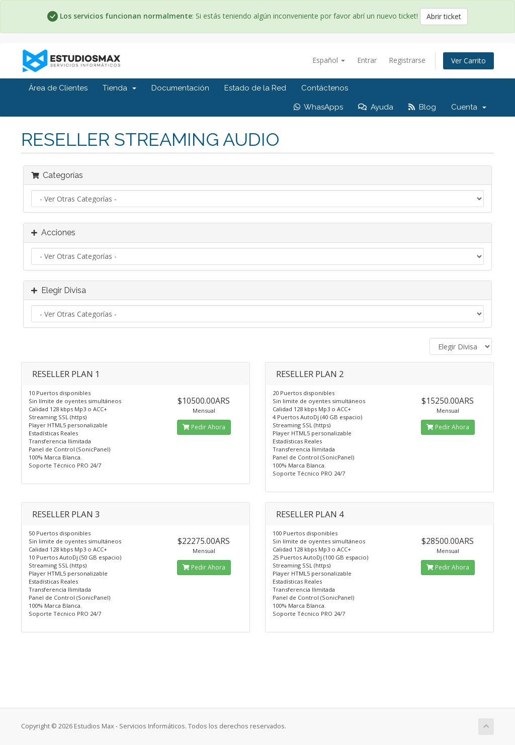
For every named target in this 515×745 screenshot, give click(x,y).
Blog (422, 107)
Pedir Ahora (204, 427)
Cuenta (468, 107)
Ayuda (375, 107)
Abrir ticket (443, 16)
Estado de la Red (255, 87)
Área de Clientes (58, 87)
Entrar (367, 60)
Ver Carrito (468, 60)
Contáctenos (324, 87)
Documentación (180, 87)
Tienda (119, 87)
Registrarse (407, 60)
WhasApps (318, 107)
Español (328, 60)
